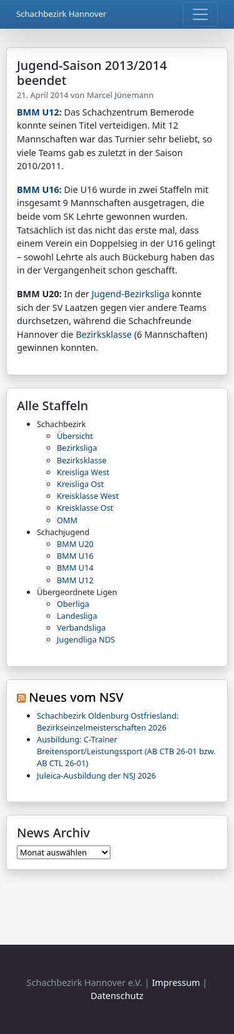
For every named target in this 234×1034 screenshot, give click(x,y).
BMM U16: (39, 189)
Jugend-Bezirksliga (131, 294)
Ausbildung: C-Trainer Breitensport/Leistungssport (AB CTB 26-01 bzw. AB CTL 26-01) (126, 751)
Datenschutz (116, 996)
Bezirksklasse (104, 334)
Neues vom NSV (76, 697)
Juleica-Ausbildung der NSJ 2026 (96, 775)
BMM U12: (39, 112)
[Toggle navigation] (200, 14)
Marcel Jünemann (120, 95)
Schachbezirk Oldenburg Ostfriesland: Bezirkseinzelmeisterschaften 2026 (107, 721)
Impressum (176, 982)
